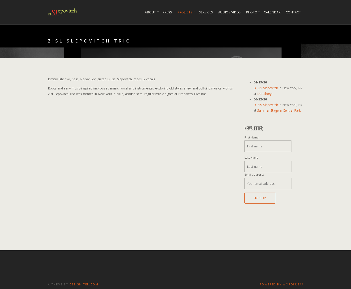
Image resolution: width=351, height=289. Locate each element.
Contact (293, 12)
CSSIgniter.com (83, 284)
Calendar (272, 12)
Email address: (254, 174)
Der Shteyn (265, 93)
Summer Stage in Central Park (279, 110)
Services (206, 12)
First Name (251, 137)
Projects (184, 12)
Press (167, 12)
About (150, 12)
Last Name (251, 157)
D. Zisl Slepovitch (265, 88)
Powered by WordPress (281, 284)
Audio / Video (229, 12)
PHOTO (251, 12)
